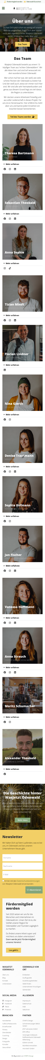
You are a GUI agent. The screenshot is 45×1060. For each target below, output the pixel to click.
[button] (22, 164)
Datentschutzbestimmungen (28, 881)
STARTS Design (28, 1056)
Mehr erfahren (12, 164)
